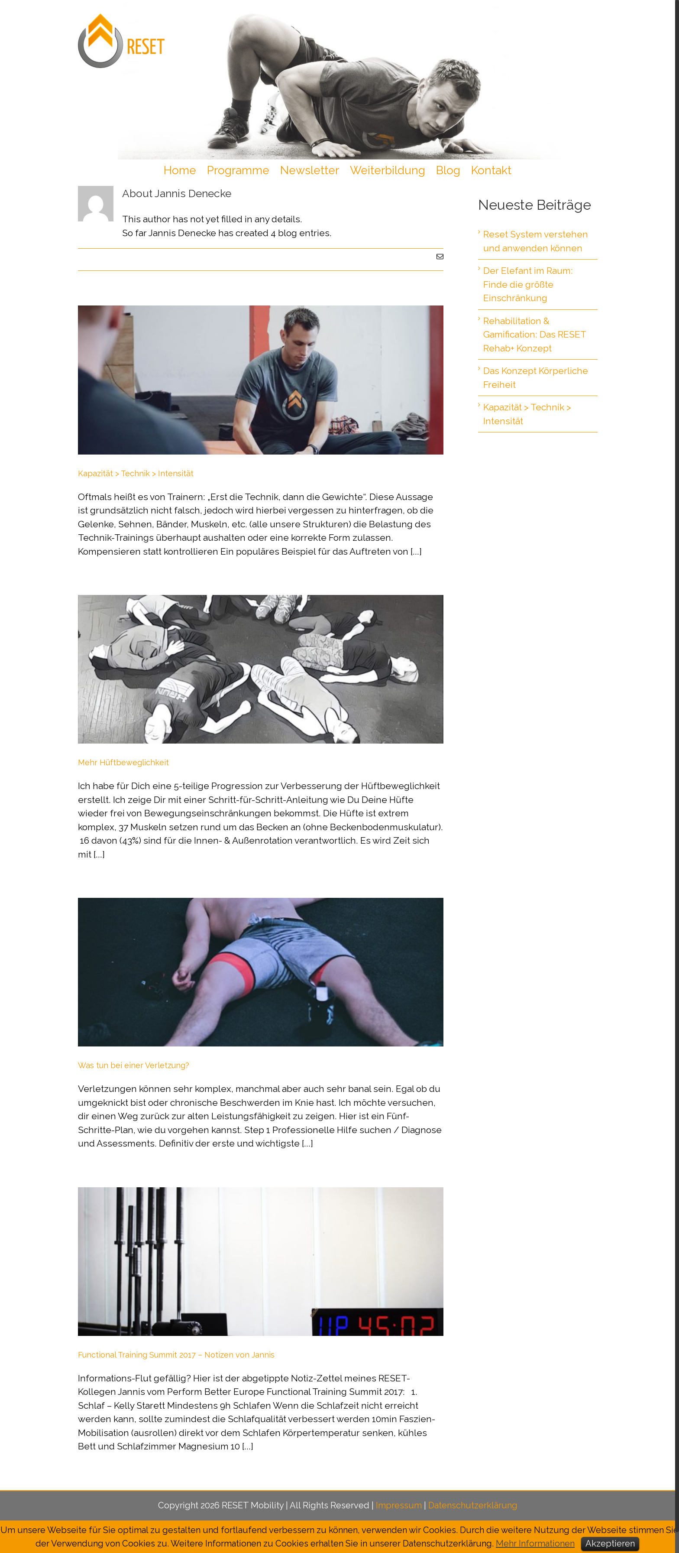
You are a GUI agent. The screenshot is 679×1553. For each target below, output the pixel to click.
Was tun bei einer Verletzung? (133, 1065)
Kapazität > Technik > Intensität (136, 473)
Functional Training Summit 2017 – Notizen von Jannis (176, 1354)
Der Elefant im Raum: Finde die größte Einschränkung (528, 284)
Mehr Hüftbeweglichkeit (123, 762)
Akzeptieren (610, 1543)
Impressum (399, 1505)
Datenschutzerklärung (472, 1505)
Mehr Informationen (535, 1543)
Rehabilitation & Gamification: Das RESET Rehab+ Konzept (534, 334)
